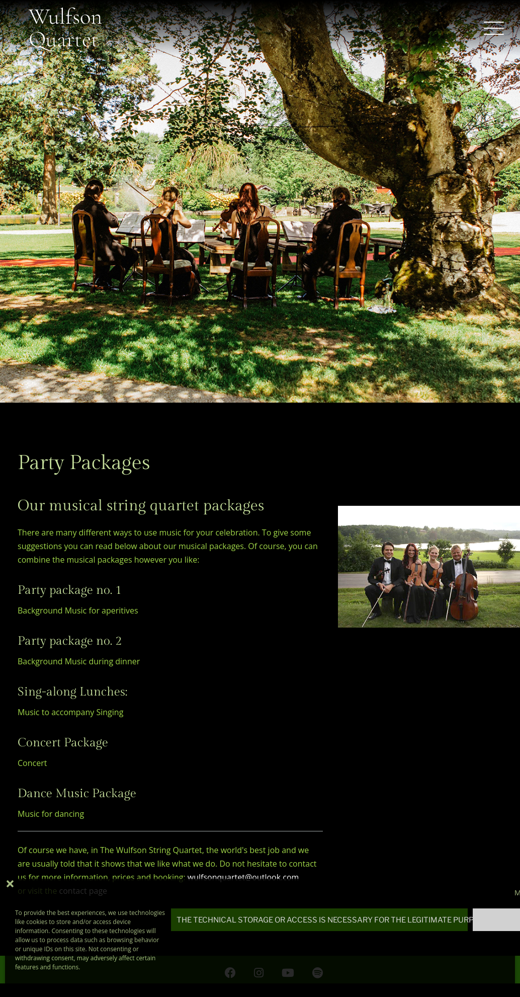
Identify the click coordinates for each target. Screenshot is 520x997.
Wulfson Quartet (65, 28)
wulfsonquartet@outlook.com (243, 877)
